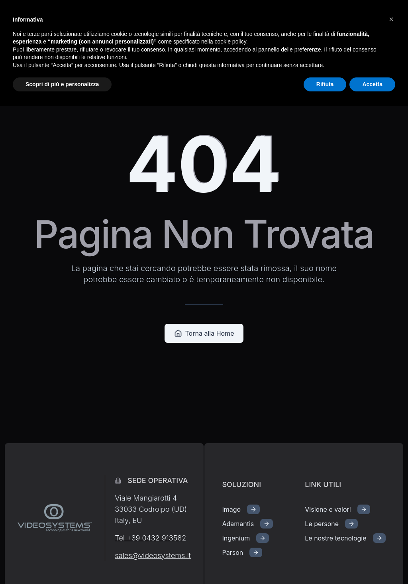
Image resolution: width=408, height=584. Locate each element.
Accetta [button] (372, 84)
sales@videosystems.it (153, 555)
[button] (391, 19)
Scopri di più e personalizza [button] (62, 84)
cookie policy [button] (230, 41)
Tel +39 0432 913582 (150, 538)
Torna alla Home (204, 333)
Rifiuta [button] (325, 84)
